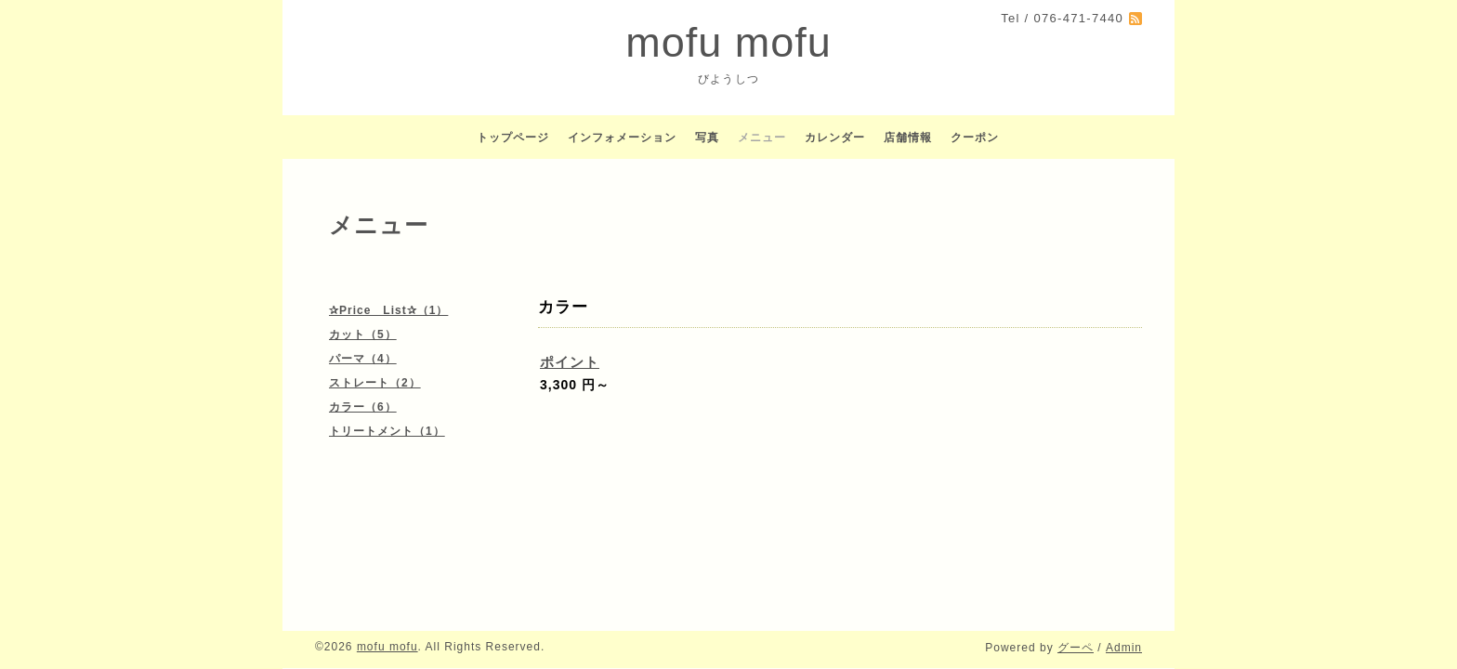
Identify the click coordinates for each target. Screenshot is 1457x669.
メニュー (762, 137)
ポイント (569, 362)
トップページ (513, 137)
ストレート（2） (375, 382)
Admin (1124, 647)
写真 (707, 137)
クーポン (975, 137)
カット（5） (363, 334)
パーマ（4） (363, 358)
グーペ (1075, 647)
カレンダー (835, 137)
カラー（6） (363, 406)
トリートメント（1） (387, 431)
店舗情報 (908, 137)
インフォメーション (622, 137)
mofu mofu (728, 42)
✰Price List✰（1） (388, 310)
